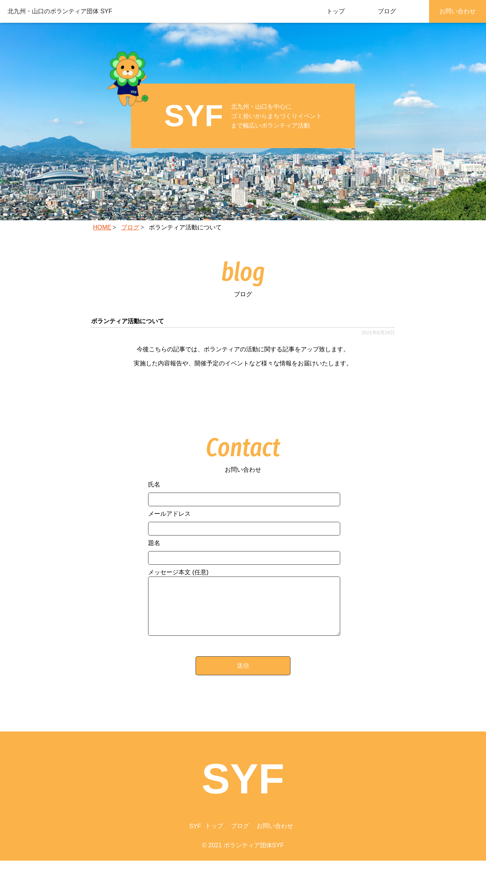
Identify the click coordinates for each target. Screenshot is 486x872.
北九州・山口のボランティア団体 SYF (60, 11)
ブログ (387, 11)
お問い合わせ (457, 11)
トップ (336, 11)
